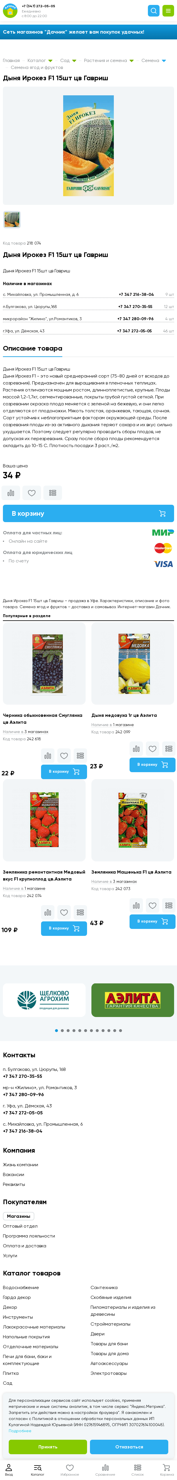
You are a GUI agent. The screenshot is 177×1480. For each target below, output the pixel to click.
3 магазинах (25, 731)
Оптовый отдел (20, 1226)
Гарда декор (17, 1297)
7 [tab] (91, 1030)
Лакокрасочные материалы (34, 1327)
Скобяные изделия (111, 1297)
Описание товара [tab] (32, 348)
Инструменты (18, 1317)
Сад (68, 60)
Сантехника (104, 1287)
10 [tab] (108, 1030)
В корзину (88, 513)
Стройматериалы (110, 1324)
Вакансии (13, 1174)
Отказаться (129, 1447)
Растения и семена (109, 60)
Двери (98, 1334)
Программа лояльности (29, 1236)
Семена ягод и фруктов (37, 67)
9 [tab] (103, 1030)
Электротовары (109, 1373)
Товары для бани (109, 1343)
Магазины (18, 1216)
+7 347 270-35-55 (135, 306)
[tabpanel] (44, 1000)
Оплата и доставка (24, 1245)
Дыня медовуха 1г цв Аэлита (124, 715)
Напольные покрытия (26, 1336)
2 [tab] (62, 1030)
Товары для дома (110, 1353)
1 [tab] (56, 1030)
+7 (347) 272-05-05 (38, 6)
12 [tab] (120, 1030)
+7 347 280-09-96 (135, 318)
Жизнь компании (20, 1164)
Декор (10, 1307)
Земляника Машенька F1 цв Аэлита (131, 872)
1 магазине (112, 724)
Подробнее (20, 1430)
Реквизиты (14, 1184)
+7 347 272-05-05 (134, 331)
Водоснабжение (21, 1287)
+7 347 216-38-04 (136, 294)
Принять (48, 1447)
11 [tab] (114, 1030)
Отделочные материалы (30, 1346)
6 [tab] (85, 1030)
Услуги (10, 1255)
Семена (153, 60)
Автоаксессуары (109, 1363)
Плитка (11, 1373)
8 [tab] (97, 1030)
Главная (11, 60)
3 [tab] (68, 1030)
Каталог (40, 60)
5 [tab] (79, 1030)
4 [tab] (73, 1030)
